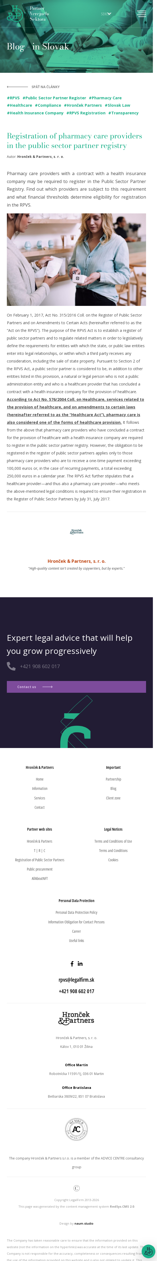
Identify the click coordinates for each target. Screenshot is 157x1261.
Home (40, 779)
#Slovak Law (117, 105)
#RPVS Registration (85, 112)
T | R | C (39, 850)
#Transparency (123, 112)
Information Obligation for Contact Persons (76, 921)
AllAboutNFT (40, 878)
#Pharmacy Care (105, 97)
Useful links (76, 940)
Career (76, 931)
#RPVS (13, 97)
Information (39, 788)
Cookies (113, 859)
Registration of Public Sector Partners (39, 859)
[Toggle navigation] (138, 13)
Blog (113, 788)
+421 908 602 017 (40, 666)
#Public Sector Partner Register (54, 97)
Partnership (113, 779)
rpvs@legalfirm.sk (76, 979)
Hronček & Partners (39, 841)
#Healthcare (19, 105)
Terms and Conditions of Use (113, 841)
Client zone (113, 798)
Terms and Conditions (113, 850)
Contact (40, 807)
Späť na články (46, 87)
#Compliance (48, 105)
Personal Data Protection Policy (76, 912)
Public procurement (40, 869)
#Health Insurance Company (35, 112)
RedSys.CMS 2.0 (122, 1206)
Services (39, 798)
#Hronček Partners (83, 105)
